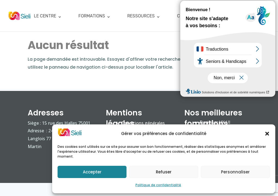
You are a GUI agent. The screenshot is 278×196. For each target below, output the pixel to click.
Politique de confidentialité (158, 185)
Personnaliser (235, 172)
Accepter (92, 172)
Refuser (164, 172)
